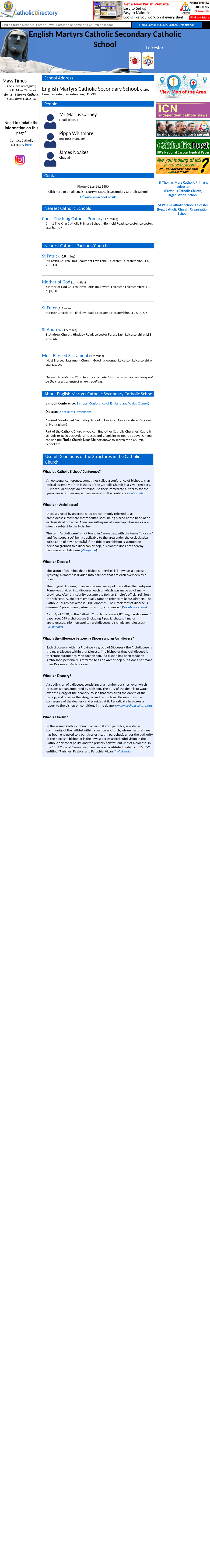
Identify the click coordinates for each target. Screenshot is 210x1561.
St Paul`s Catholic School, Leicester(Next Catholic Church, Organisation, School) (183, 209)
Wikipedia (137, 493)
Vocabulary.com (134, 607)
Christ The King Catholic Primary (72, 218)
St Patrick (51, 256)
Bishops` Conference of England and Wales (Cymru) (113, 403)
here (28, 145)
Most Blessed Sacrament (65, 355)
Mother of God (56, 282)
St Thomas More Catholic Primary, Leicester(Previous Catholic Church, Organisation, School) (183, 188)
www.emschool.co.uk (98, 197)
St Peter (49, 308)
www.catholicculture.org (134, 705)
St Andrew (52, 329)
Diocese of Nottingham (75, 412)
